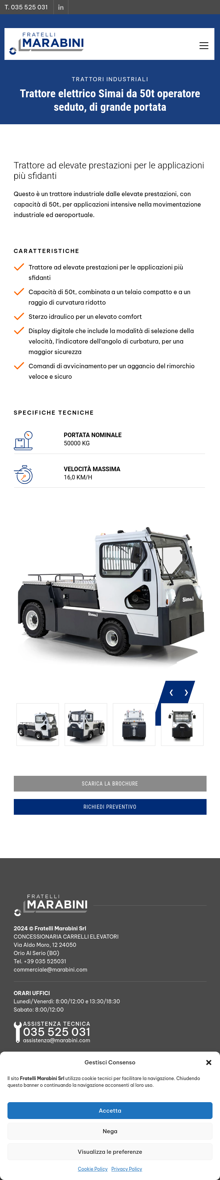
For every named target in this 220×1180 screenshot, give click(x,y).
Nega (110, 1131)
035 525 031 (56, 1032)
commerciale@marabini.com (50, 969)
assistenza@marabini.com (56, 1040)
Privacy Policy (126, 1169)
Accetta (110, 1110)
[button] (209, 1062)
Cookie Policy (93, 1169)
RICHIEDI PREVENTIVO (109, 807)
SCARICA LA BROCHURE (110, 784)
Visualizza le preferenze (110, 1151)
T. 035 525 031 (26, 7)
